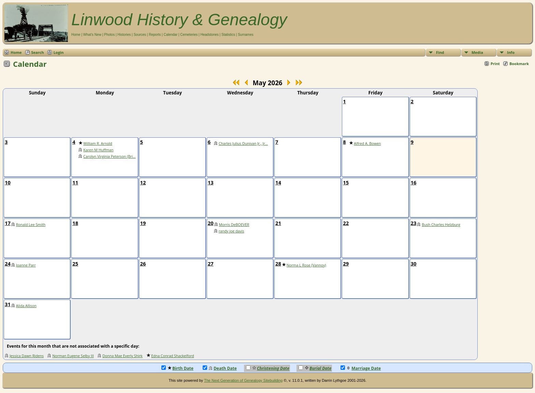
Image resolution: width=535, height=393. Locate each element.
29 (346, 263)
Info (511, 52)
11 (75, 182)
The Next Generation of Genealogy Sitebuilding (243, 380)
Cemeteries (189, 34)
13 (211, 182)
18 (75, 223)
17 (8, 223)
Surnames (246, 34)
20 (211, 223)
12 (143, 182)
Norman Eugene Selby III (72, 355)
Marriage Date (361, 368)
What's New (92, 34)
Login (59, 52)
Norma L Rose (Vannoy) (306, 265)
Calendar (170, 34)
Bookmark (519, 63)
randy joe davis (231, 231)
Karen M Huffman (98, 150)
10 (8, 182)
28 (278, 263)
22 (346, 223)
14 (278, 182)
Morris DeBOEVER (234, 224)
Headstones (209, 34)
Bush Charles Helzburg (441, 224)
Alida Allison (26, 305)
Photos (109, 34)
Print (495, 63)
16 (414, 182)
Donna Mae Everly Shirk (122, 355)
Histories (124, 34)
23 (414, 223)
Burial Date (315, 368)
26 (143, 263)
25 (75, 263)
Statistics (228, 34)
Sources (139, 34)
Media (477, 52)
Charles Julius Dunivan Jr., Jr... (243, 143)
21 (278, 223)
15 (346, 182)
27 (211, 263)
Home (76, 34)
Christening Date (267, 368)
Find (440, 52)
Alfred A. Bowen (367, 143)
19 (143, 223)
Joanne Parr (26, 265)
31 (8, 304)
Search (37, 52)
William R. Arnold (97, 143)
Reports (155, 34)
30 (414, 263)
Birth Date (177, 368)
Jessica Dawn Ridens (27, 355)
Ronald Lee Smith (30, 224)
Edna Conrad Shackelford (172, 355)
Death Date (220, 368)
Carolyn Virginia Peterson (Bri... (109, 156)
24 (8, 263)
